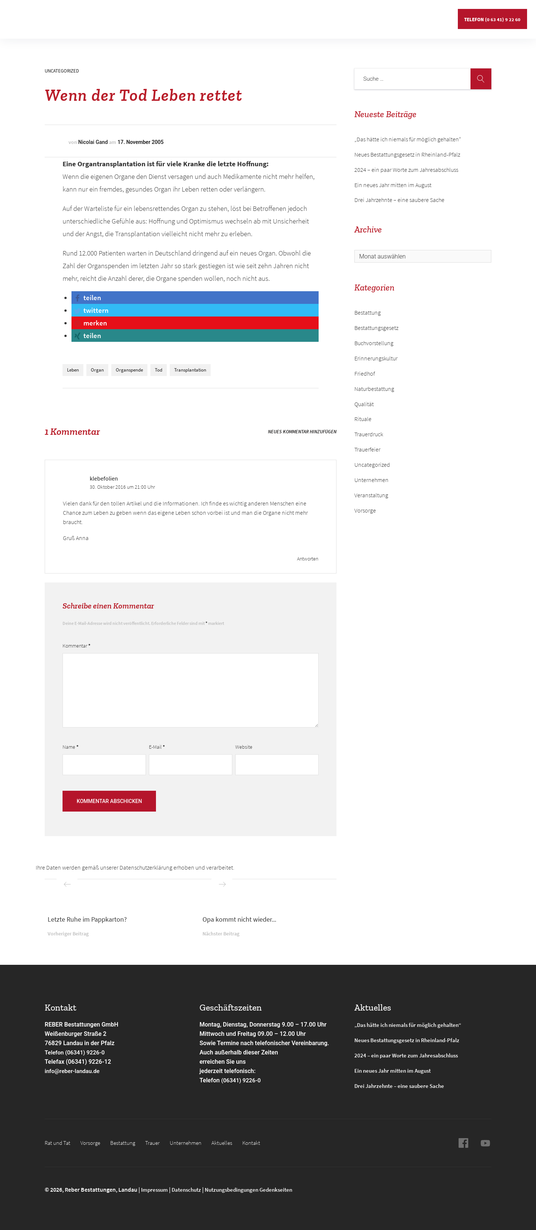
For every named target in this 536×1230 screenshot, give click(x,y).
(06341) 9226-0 (242, 1080)
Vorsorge (82, 16)
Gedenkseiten (164, 16)
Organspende (129, 370)
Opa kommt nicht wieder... (239, 919)
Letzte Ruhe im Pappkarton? (87, 919)
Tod (158, 370)
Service (203, 16)
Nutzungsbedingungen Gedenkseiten (256, 1189)
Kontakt (321, 16)
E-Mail (157, 747)
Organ (97, 370)
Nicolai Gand (93, 142)
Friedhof (364, 373)
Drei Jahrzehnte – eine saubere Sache (399, 199)
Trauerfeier (367, 449)
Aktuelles (287, 16)
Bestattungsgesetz (376, 327)
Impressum (156, 1189)
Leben (73, 370)
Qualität (364, 404)
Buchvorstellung (373, 343)
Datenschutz (189, 1189)
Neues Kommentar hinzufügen (302, 431)
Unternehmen (246, 16)
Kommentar (76, 645)
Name (71, 747)
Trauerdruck (368, 434)
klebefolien (104, 478)
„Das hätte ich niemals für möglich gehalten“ (407, 139)
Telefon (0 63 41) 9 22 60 (491, 16)
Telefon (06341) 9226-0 (76, 1052)
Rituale (362, 419)
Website (243, 747)
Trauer (158, 1142)
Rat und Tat (44, 16)
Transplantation (190, 370)
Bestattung (120, 16)
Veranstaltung (371, 495)
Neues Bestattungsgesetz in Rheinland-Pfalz (407, 154)
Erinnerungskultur (376, 358)
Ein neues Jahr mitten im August (392, 185)
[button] (87, 297)
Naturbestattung (374, 388)
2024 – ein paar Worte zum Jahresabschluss (406, 169)
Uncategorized (62, 71)
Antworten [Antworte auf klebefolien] (307, 558)
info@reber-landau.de (74, 1071)
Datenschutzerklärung (145, 867)
